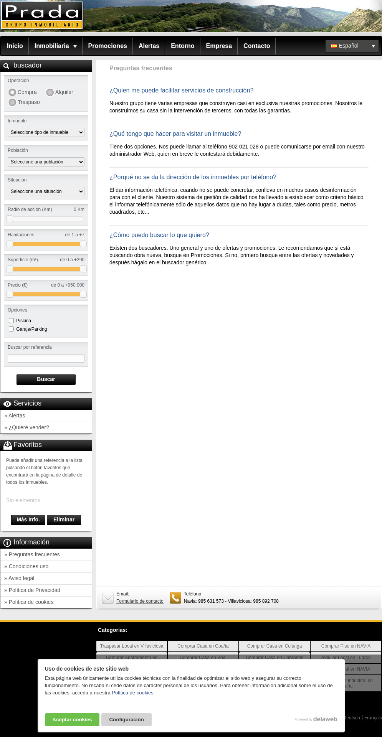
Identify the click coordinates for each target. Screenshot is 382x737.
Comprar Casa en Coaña (202, 646)
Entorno (182, 46)
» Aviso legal (19, 578)
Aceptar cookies (72, 719)
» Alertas (14, 415)
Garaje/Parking (31, 329)
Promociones (107, 46)
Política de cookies (132, 693)
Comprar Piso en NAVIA (346, 646)
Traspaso (29, 102)
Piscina (23, 320)
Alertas (149, 46)
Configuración (126, 719)
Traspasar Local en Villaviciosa (132, 646)
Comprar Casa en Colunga (274, 646)
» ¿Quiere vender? (26, 427)
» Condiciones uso (26, 566)
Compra (27, 92)
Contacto (256, 46)
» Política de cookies (28, 602)
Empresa (219, 46)
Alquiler (64, 92)
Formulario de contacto (140, 601)
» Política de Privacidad (32, 590)
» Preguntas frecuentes (32, 554)
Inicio (15, 46)
